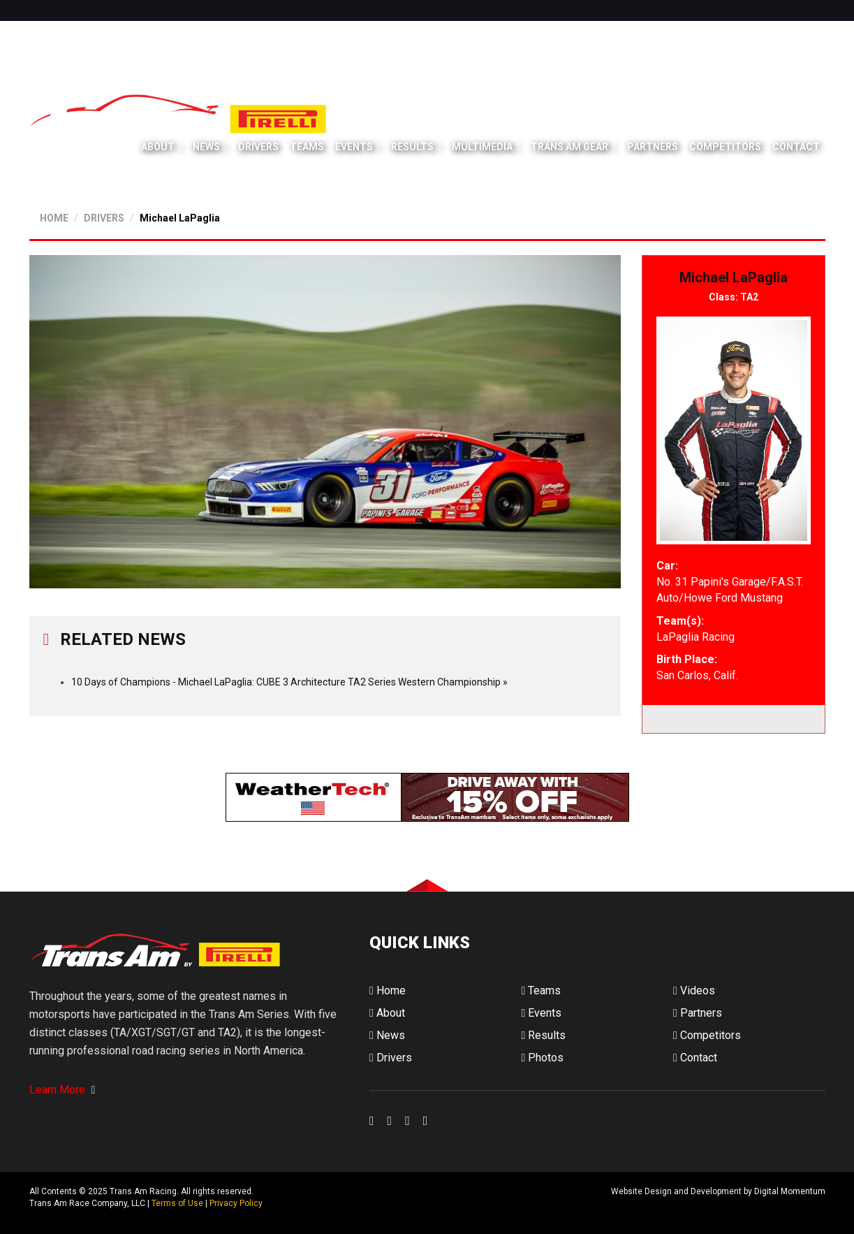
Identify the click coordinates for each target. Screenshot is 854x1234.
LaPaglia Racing (695, 637)
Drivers (258, 146)
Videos (694, 990)
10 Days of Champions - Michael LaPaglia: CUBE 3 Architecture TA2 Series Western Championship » (289, 682)
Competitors (725, 146)
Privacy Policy (236, 1203)
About (158, 146)
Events (354, 146)
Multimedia (482, 146)
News (206, 146)
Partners (652, 146)
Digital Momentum (387, 1203)
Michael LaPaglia (180, 218)
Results (412, 146)
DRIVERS (104, 218)
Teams (307, 146)
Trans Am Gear (569, 146)
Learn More (62, 1089)
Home (387, 990)
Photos (542, 1057)
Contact (796, 146)
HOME (54, 218)
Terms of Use (177, 1203)
